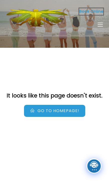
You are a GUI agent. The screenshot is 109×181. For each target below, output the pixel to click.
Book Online (91, 11)
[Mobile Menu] (100, 24)
